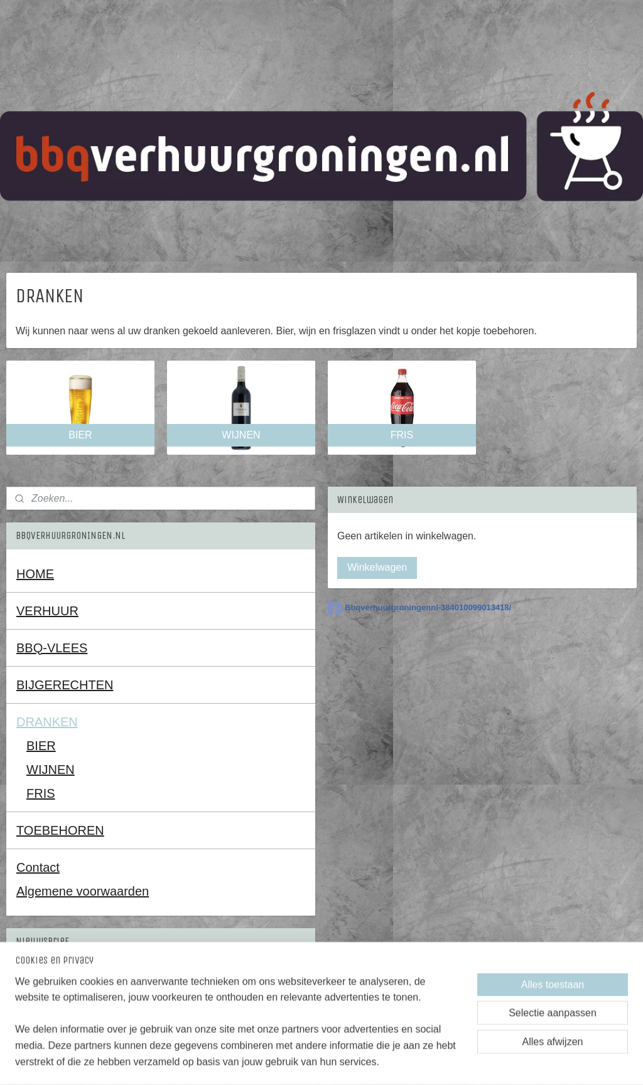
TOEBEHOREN (60, 830)
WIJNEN (50, 769)
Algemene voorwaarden (82, 891)
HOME (35, 574)
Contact (38, 867)
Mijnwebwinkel (473, 1062)
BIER (41, 746)
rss (335, 1062)
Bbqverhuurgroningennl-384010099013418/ (419, 608)
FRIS (40, 793)
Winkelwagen (377, 567)
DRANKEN (47, 722)
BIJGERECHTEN (64, 685)
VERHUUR (47, 611)
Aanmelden (51, 1008)
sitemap (313, 1062)
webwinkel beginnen (376, 1062)
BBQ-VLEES (51, 648)
